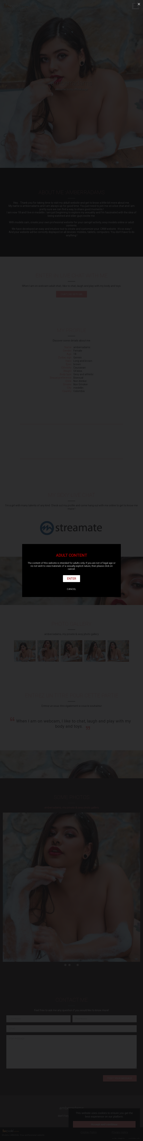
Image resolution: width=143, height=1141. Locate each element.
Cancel (71, 589)
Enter (71, 578)
